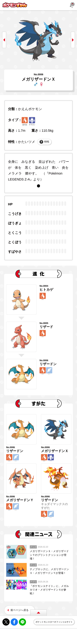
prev (4, 40)
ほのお (25, 121)
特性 (44, 142)
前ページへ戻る (20, 613)
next (73, 40)
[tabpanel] (38, 170)
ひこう (50, 371)
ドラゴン (32, 121)
